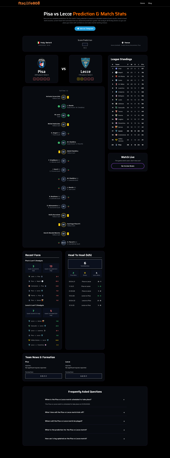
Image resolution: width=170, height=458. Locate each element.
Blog (150, 3)
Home (142, 3)
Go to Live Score (128, 166)
